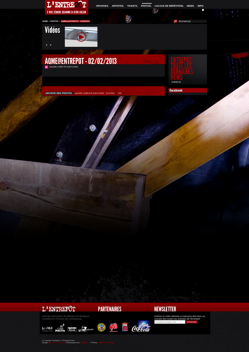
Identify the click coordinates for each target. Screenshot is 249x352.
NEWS (190, 6)
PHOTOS (146, 6)
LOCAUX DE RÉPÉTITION (169, 6)
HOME (45, 21)
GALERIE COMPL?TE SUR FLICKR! (63, 67)
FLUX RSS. (110, 93)
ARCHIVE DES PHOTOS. (59, 93)
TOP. (119, 93)
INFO (200, 6)
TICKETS (132, 6)
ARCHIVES (102, 6)
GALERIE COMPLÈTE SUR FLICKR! (89, 93)
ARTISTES (117, 6)
